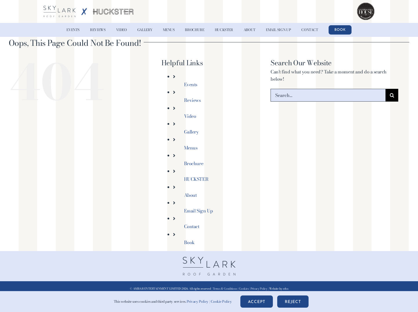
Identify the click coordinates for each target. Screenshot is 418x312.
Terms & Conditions (225, 288)
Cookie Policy (221, 301)
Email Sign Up (198, 210)
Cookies (244, 288)
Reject (293, 302)
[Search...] (328, 95)
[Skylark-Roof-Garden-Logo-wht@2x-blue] (59, 8)
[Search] (391, 95)
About (190, 195)
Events (190, 84)
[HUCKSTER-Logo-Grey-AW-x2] (113, 11)
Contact (191, 226)
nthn (285, 288)
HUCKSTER (196, 179)
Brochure (193, 163)
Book (189, 242)
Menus (191, 147)
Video (190, 116)
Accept (256, 302)
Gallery (191, 131)
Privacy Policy (259, 288)
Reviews (192, 100)
